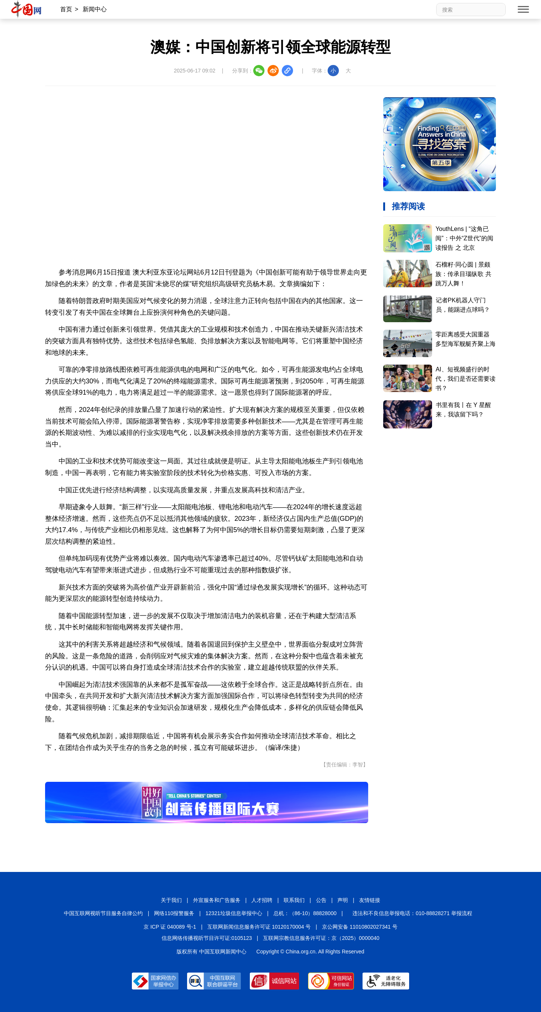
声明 (342, 900)
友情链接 (369, 900)
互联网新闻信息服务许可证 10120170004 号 (259, 927)
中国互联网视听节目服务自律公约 (103, 913)
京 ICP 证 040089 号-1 (170, 927)
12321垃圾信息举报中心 (234, 913)
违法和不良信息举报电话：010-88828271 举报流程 (412, 913)
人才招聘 (261, 900)
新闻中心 (95, 9)
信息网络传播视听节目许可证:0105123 (207, 938)
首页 (66, 9)
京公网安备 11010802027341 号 (359, 927)
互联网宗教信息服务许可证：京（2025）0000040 (321, 938)
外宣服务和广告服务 (216, 900)
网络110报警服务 (174, 913)
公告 (321, 900)
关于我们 (171, 900)
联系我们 (294, 900)
